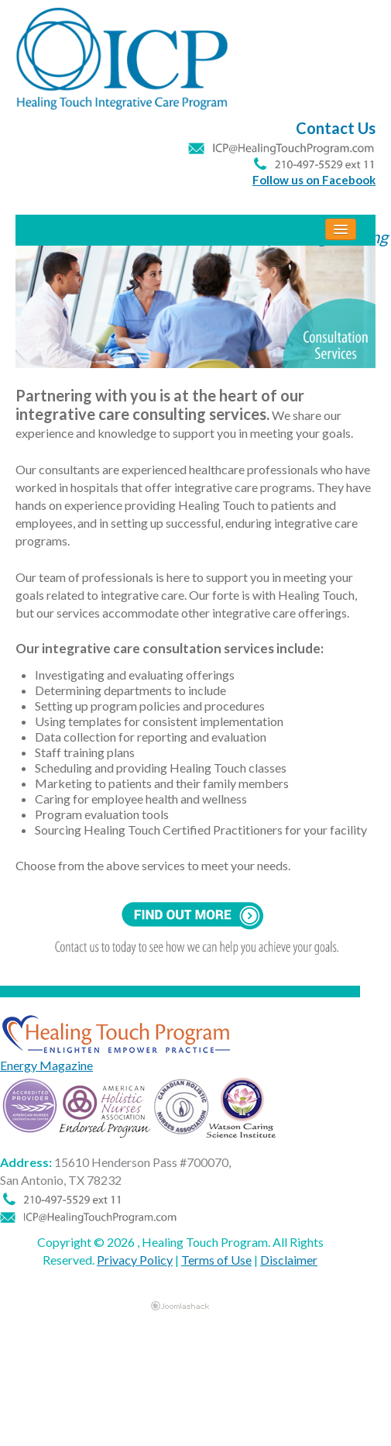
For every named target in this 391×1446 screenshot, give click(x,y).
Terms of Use (216, 1259)
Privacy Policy (135, 1259)
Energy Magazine (46, 1065)
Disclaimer (288, 1259)
